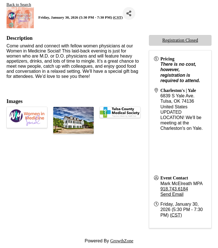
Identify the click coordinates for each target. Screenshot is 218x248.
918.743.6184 (174, 188)
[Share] (129, 13)
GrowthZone (121, 240)
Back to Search (18, 4)
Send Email (172, 194)
